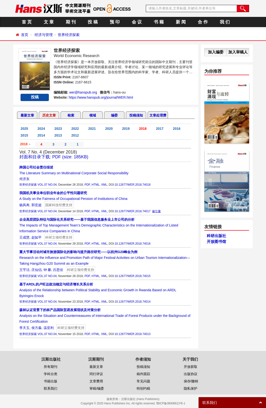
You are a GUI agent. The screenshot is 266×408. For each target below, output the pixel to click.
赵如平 (36, 237)
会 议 (137, 22)
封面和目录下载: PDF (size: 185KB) (53, 156)
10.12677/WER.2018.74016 (132, 243)
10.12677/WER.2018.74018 (132, 184)
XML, (104, 184)
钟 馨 (47, 270)
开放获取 (190, 367)
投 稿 (93, 22)
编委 (114, 115)
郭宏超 (36, 205)
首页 (24, 35)
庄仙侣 (36, 270)
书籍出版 (50, 381)
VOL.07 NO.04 (47, 184)
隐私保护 (190, 388)
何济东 (24, 179)
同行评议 (96, 374)
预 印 (115, 22)
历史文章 (49, 115)
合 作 (203, 22)
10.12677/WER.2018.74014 (132, 301)
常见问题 (143, 381)
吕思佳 (58, 270)
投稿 (35, 97)
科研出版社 (216, 236)
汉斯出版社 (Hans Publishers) (140, 399)
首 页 (27, 22)
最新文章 (27, 115)
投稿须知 (136, 115)
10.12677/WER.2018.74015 (132, 276)
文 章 (49, 22)
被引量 (156, 211)
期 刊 (71, 22)
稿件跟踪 (143, 374)
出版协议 (190, 374)
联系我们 (50, 388)
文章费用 (96, 381)
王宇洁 (24, 270)
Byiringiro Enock (31, 296)
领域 (92, 115)
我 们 (225, 22)
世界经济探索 (69, 35)
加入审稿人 (238, 52)
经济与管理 (44, 35)
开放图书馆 (216, 242)
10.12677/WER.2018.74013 (132, 334)
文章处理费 (157, 115)
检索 (70, 115)
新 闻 (181, 22)
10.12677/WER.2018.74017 (132, 211)
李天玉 (24, 328)
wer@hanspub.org (83, 92)
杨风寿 (24, 205)
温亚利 (49, 328)
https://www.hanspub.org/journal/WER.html (101, 97)
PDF (87, 184)
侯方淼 (36, 328)
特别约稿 (143, 388)
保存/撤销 (191, 381)
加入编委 (215, 52)
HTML (96, 184)
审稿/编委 (96, 388)
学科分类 (50, 374)
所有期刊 (50, 367)
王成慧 (24, 237)
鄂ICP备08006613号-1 (170, 403)
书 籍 (159, 22)
